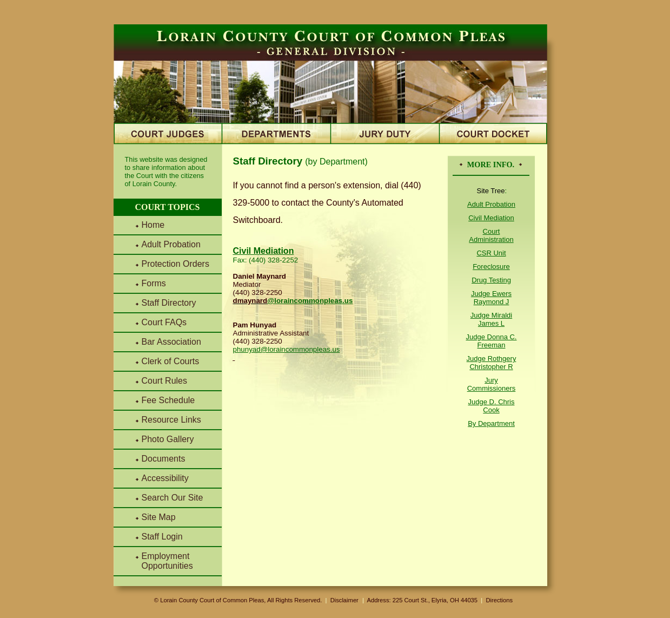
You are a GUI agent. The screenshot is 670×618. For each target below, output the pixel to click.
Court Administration (491, 235)
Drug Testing (491, 280)
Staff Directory (169, 302)
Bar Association (171, 341)
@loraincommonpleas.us (310, 301)
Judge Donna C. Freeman (491, 341)
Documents (163, 458)
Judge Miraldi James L (491, 319)
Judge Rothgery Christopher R (491, 362)
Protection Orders (175, 263)
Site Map (159, 517)
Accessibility (165, 478)
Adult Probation (171, 244)
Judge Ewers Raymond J (491, 298)
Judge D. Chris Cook (491, 406)
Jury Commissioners (491, 384)
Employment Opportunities (167, 560)
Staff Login (162, 536)
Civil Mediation (491, 218)
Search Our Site (172, 497)
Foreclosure (491, 266)
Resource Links (171, 419)
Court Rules (164, 380)
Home (153, 224)
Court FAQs (164, 322)
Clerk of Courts (171, 361)
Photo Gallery (168, 439)
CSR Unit (491, 253)
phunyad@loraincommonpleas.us (286, 349)
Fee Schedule (168, 400)
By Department (491, 423)
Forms (154, 283)
